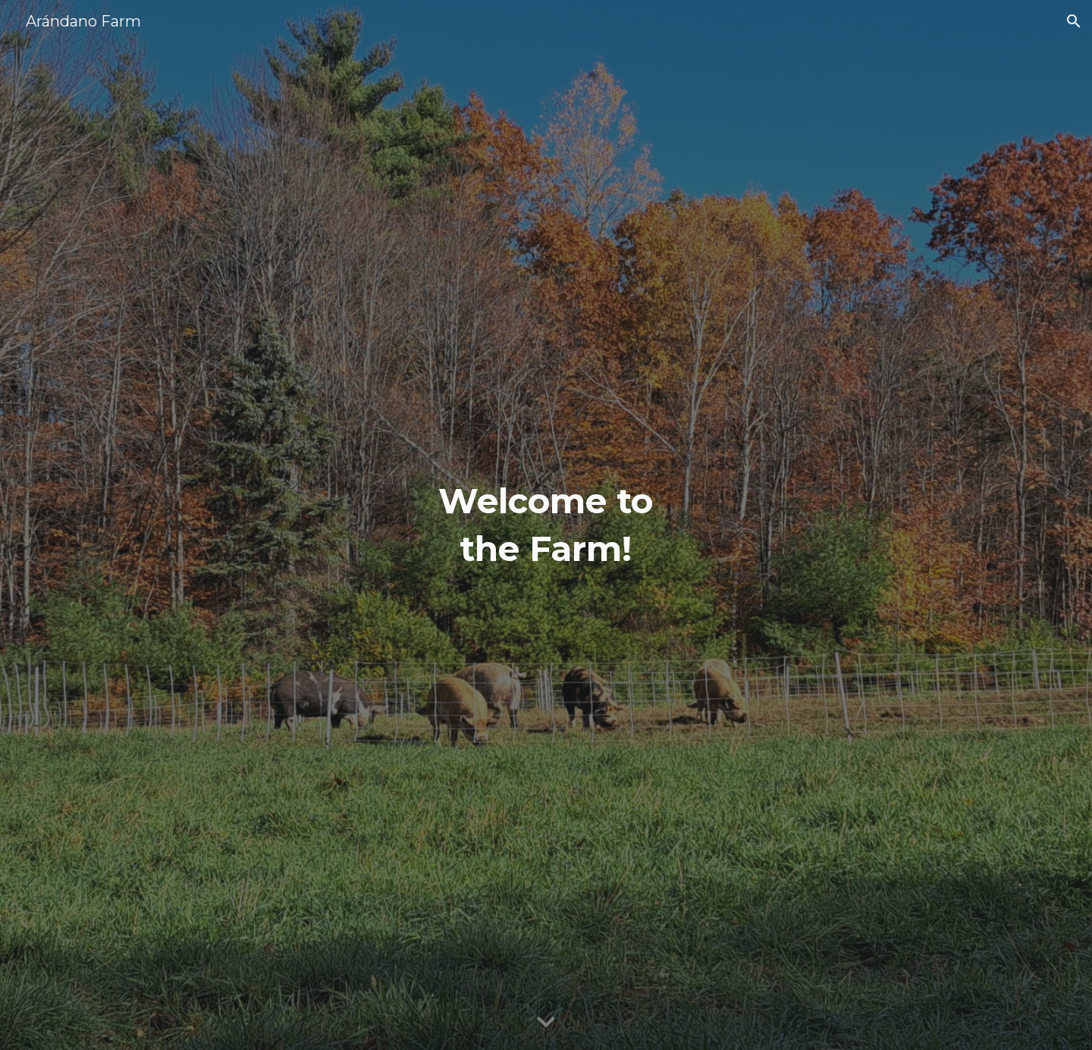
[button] (1074, 21)
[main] (546, 525)
